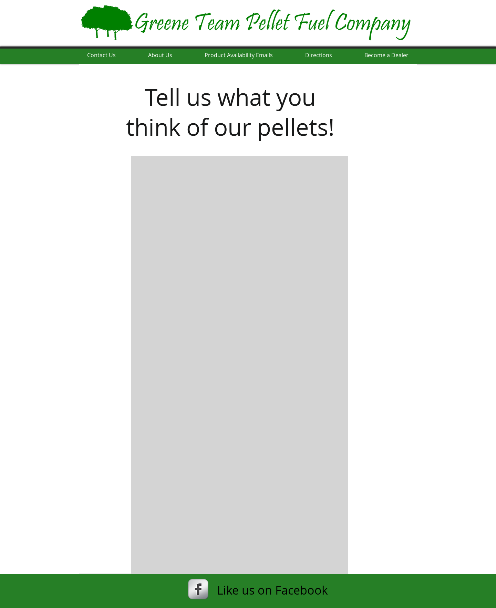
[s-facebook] (198, 589)
